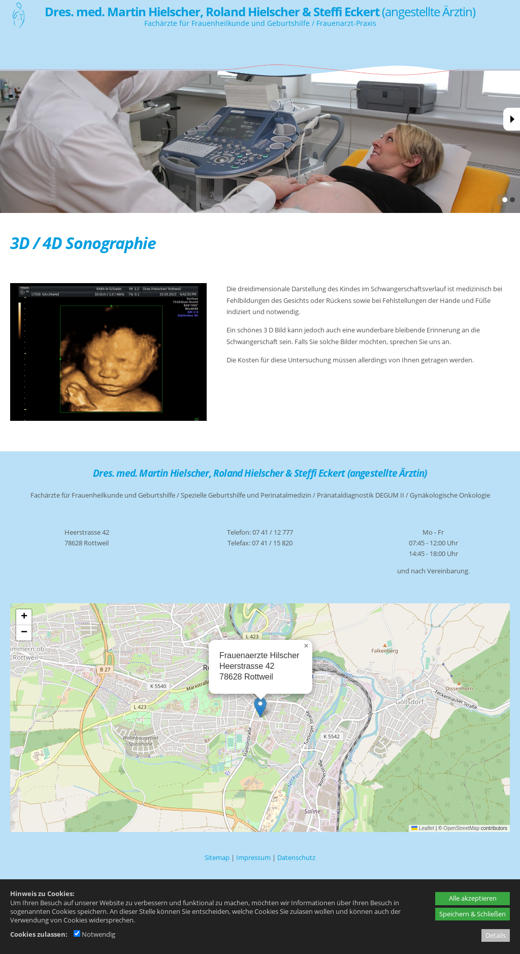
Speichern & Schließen (472, 913)
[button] (260, 707)
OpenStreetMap (461, 828)
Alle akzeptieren (473, 898)
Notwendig (94, 934)
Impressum (253, 857)
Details (495, 935)
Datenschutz (296, 857)
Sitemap (217, 857)
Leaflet (422, 828)
